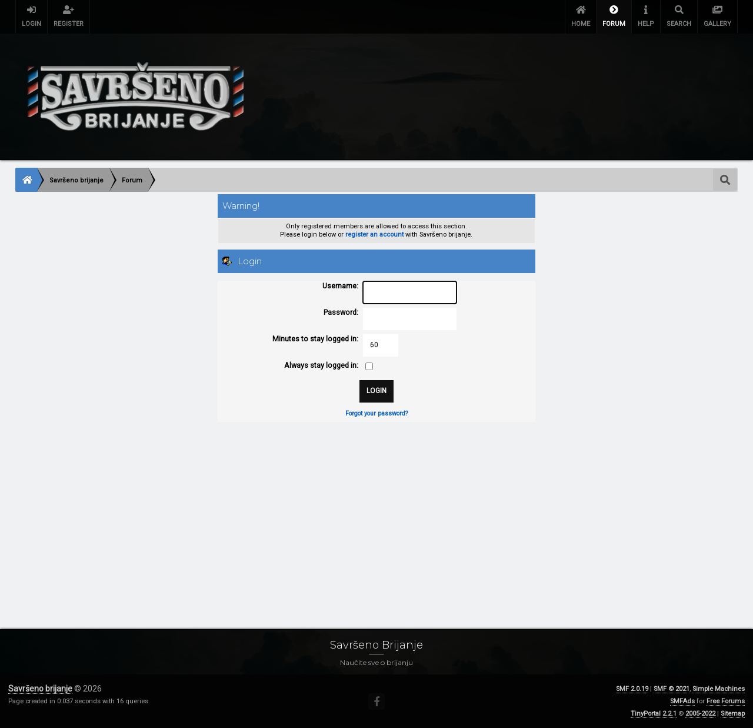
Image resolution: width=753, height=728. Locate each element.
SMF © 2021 (671, 689)
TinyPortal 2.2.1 (654, 713)
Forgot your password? (376, 413)
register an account (374, 234)
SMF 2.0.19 (632, 689)
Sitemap (733, 713)
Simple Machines (718, 689)
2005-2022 (700, 713)
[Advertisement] (368, 513)
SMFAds (682, 701)
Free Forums (726, 701)
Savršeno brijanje (40, 688)
